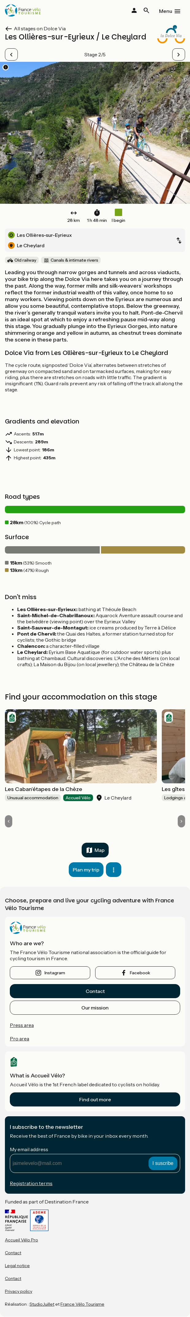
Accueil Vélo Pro (21, 1240)
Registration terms (31, 1183)
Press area (22, 1025)
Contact (95, 991)
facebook (140, 973)
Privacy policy (18, 1291)
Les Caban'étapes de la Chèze (43, 789)
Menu (165, 11)
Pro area (19, 1038)
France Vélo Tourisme (82, 1304)
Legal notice (17, 1265)
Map (100, 850)
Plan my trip (86, 870)
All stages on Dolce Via (40, 28)
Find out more (95, 1099)
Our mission (95, 1008)
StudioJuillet (41, 1304)
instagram (55, 973)
